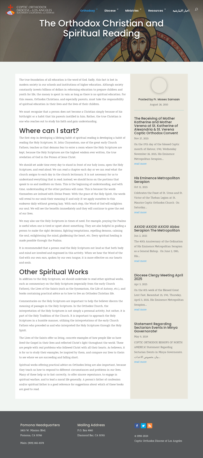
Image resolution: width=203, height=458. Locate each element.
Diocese (110, 11)
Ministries (132, 11)
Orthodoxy (87, 11)
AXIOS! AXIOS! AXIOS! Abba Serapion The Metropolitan (157, 228)
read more (140, 164)
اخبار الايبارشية (181, 11)
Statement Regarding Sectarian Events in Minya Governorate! (156, 327)
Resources (155, 11)
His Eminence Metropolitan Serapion (157, 180)
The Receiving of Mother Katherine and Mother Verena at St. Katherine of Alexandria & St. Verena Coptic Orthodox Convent (156, 125)
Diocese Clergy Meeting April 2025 (158, 277)
